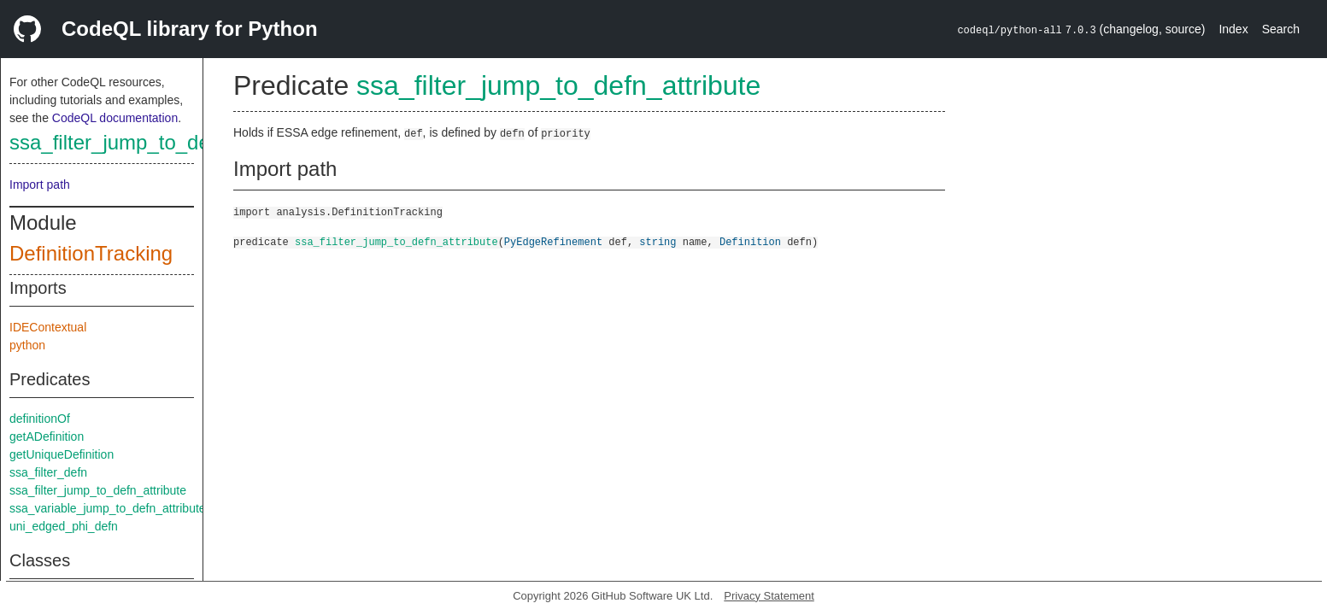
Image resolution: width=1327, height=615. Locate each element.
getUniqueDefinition (61, 454)
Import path (39, 184)
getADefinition (46, 436)
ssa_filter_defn (48, 472)
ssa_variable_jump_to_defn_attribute (107, 508)
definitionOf (39, 418)
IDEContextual (47, 327)
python (27, 345)
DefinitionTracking (91, 253)
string (657, 241)
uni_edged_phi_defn (63, 526)
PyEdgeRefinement (553, 241)
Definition (750, 241)
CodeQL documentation (115, 118)
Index (1233, 29)
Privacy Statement (769, 595)
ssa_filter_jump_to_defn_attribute (161, 142)
